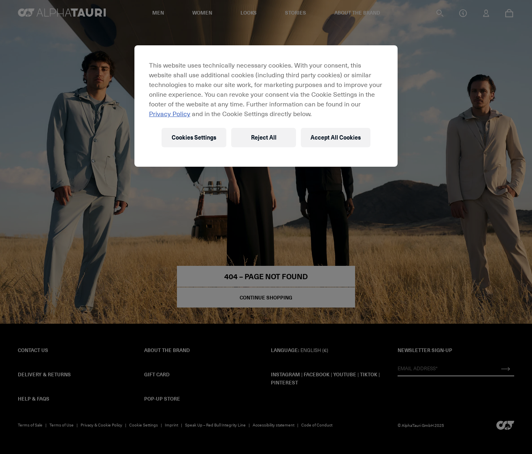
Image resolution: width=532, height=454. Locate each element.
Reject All (264, 137)
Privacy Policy (169, 113)
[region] (266, 106)
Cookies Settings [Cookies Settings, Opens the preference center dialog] (194, 137)
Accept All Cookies (336, 137)
